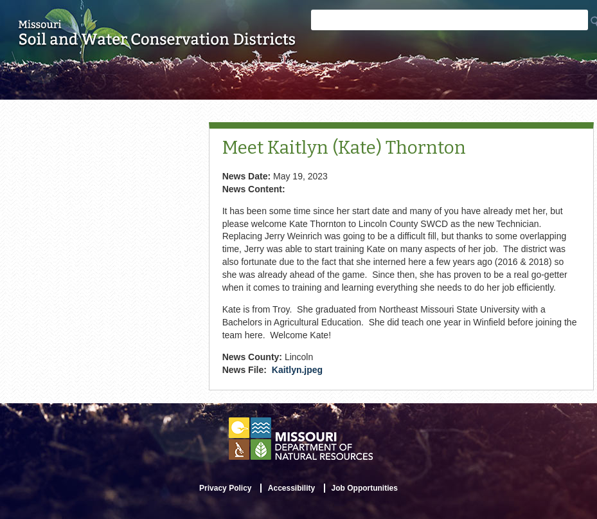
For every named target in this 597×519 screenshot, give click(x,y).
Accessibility (291, 488)
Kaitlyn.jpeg (297, 370)
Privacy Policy (225, 488)
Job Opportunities (365, 488)
